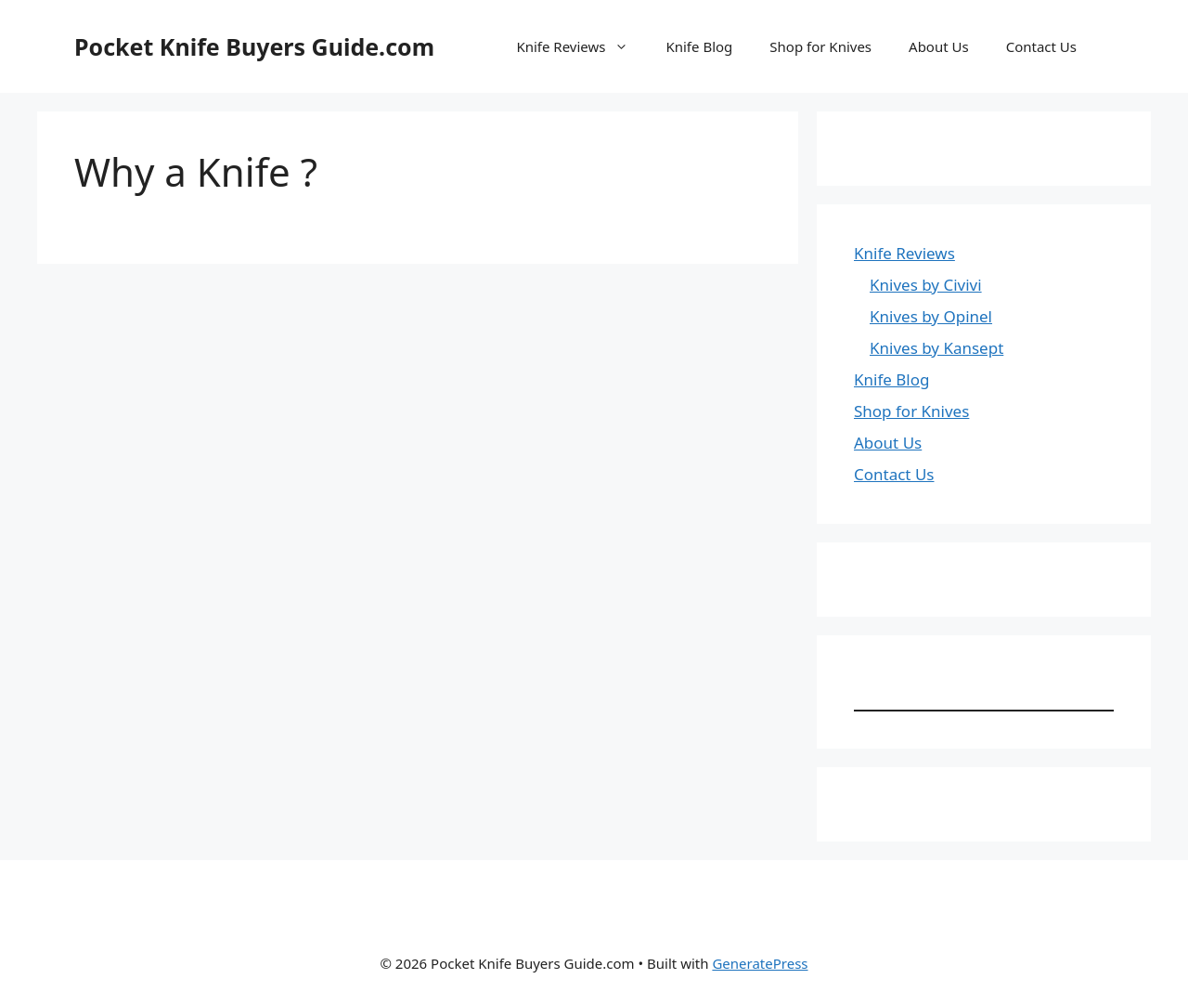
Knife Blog (698, 46)
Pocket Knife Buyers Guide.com (254, 46)
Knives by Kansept (936, 348)
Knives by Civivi (926, 284)
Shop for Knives (820, 46)
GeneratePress (759, 963)
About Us (939, 46)
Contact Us (1041, 46)
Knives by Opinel (931, 316)
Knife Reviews (581, 46)
